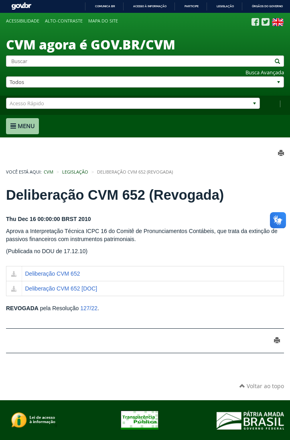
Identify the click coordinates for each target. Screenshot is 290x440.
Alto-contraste (64, 21)
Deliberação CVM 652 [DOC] (61, 288)
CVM (48, 172)
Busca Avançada (264, 72)
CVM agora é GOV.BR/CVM (90, 44)
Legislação (225, 6)
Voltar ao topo (261, 386)
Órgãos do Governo (267, 6)
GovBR (21, 6)
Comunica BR (105, 6)
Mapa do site (103, 21)
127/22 (88, 308)
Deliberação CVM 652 (52, 273)
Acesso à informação (149, 6)
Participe (192, 6)
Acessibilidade (22, 21)
